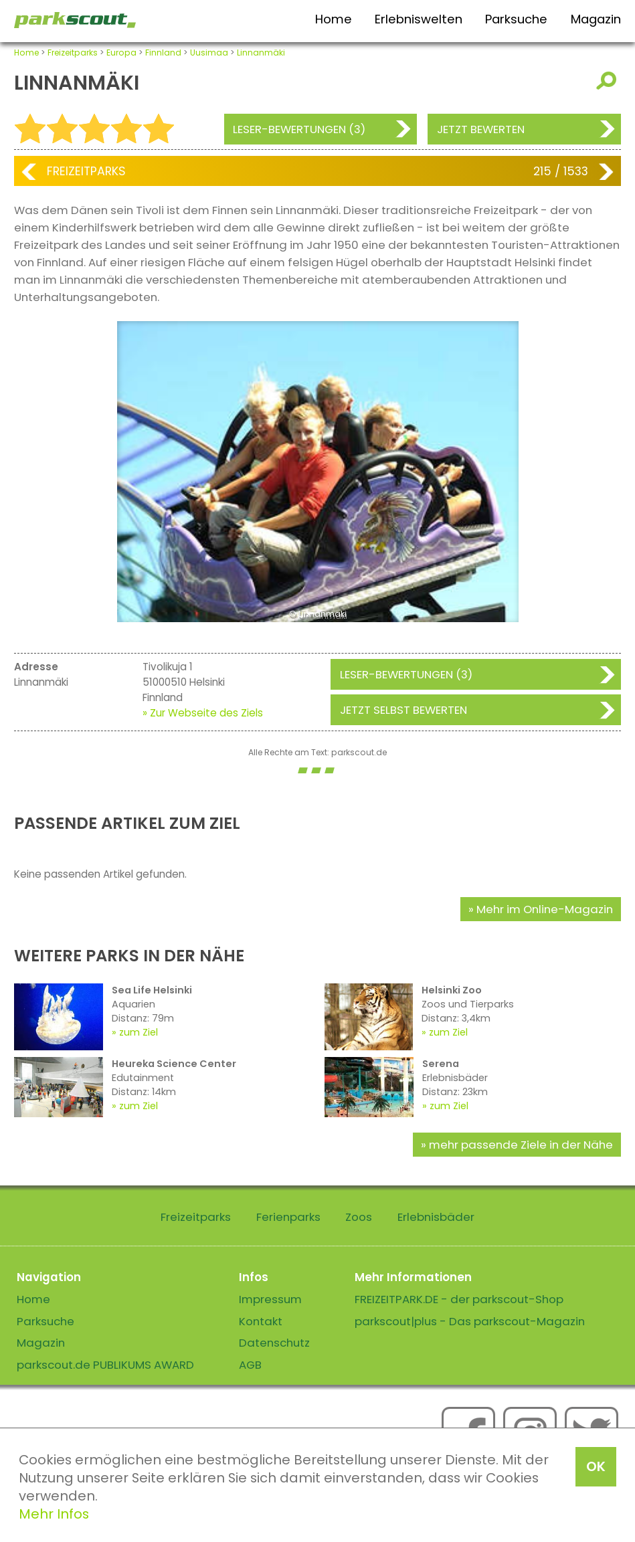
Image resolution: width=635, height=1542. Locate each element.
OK (596, 1466)
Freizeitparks (73, 52)
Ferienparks (288, 1217)
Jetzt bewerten (481, 129)
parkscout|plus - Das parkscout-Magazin (470, 1321)
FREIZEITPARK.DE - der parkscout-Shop (459, 1299)
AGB (250, 1365)
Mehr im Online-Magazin (544, 909)
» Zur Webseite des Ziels (203, 713)
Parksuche (516, 19)
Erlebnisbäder (435, 1217)
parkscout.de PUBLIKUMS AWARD (105, 1365)
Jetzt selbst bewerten (403, 710)
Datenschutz (274, 1343)
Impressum (270, 1299)
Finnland (163, 52)
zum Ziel (138, 1032)
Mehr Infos (54, 1514)
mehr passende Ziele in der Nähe (521, 1145)
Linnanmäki (261, 52)
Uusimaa (209, 52)
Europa (121, 52)
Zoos (358, 1217)
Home (333, 19)
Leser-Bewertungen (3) (299, 129)
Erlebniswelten (418, 19)
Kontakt (260, 1321)
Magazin (596, 19)
